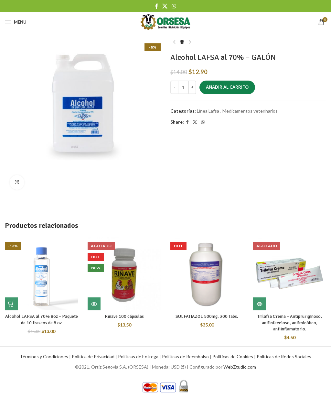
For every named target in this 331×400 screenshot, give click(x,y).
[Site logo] (165, 21)
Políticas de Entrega (138, 356)
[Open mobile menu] (16, 22)
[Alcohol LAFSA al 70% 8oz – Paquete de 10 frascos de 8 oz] (41, 273)
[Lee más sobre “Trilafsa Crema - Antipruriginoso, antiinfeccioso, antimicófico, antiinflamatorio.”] (259, 303)
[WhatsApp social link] (174, 6)
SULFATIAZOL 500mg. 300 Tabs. (207, 316)
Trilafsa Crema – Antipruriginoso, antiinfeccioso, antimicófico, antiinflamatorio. (289, 323)
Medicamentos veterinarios (250, 111)
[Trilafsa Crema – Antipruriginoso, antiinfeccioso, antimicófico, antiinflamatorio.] (289, 273)
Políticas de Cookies (232, 356)
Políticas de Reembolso (185, 356)
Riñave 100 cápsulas (124, 316)
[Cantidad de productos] (183, 87)
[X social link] (164, 6)
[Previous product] (174, 42)
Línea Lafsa (208, 111)
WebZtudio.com (239, 367)
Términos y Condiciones (44, 356)
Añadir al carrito (227, 87)
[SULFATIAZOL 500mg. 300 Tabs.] (206, 273)
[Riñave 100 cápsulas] (124, 273)
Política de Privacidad (93, 356)
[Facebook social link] (156, 6)
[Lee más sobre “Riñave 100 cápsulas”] (94, 303)
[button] (11, 303)
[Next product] (190, 42)
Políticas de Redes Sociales (284, 356)
